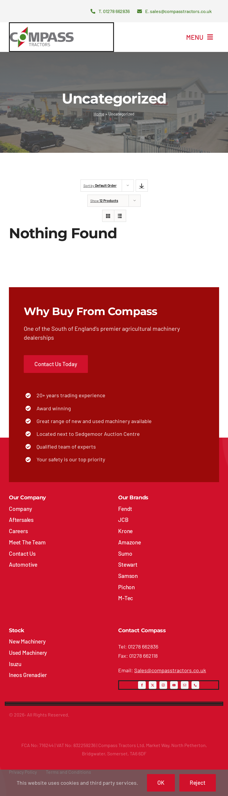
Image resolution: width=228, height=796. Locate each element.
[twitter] (152, 685)
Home (99, 113)
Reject (197, 782)
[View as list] (120, 216)
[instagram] (163, 685)
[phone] (195, 685)
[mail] (185, 685)
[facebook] (142, 685)
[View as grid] (108, 216)
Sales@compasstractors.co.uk (170, 670)
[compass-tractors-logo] (42, 29)
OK (160, 782)
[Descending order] (142, 185)
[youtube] (174, 685)
